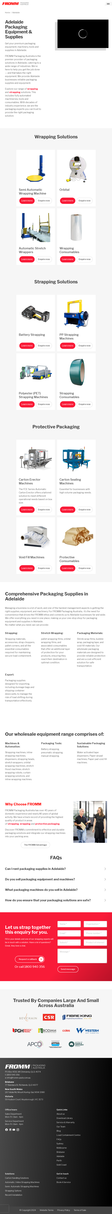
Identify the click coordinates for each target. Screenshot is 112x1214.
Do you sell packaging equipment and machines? (40, 879)
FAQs (59, 1139)
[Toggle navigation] (108, 4)
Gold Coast (62, 1165)
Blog (59, 1131)
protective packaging (47, 824)
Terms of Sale (80, 1210)
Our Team (61, 1126)
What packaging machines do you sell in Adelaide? (41, 890)
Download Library (65, 1118)
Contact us (62, 1178)
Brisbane (61, 1152)
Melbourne (62, 1148)
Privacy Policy (63, 1210)
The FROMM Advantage (35, 845)
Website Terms (46, 1210)
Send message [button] (68, 969)
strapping (14, 92)
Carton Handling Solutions (17, 1178)
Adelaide (60, 1156)
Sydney (60, 1143)
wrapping (32, 89)
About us (61, 1114)
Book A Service (64, 1182)
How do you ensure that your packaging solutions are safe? (48, 900)
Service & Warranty (66, 1122)
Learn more (27, 200)
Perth (59, 1160)
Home (7, 12)
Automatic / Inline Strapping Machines (22, 1182)
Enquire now (44, 200)
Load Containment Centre (68, 1135)
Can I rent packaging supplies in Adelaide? (35, 869)
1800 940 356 (34, 967)
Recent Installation (13, 1195)
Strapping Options (13, 1191)
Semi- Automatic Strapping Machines (22, 1186)
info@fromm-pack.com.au (19, 1078)
